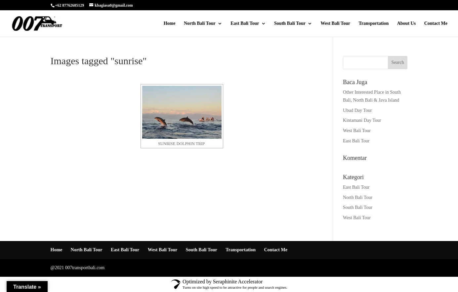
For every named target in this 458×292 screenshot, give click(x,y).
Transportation (373, 23)
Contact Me (435, 23)
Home (170, 23)
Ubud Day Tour (357, 110)
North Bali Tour (200, 23)
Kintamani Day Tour (362, 120)
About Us (406, 23)
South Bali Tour (290, 23)
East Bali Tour (244, 23)
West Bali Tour (335, 23)
